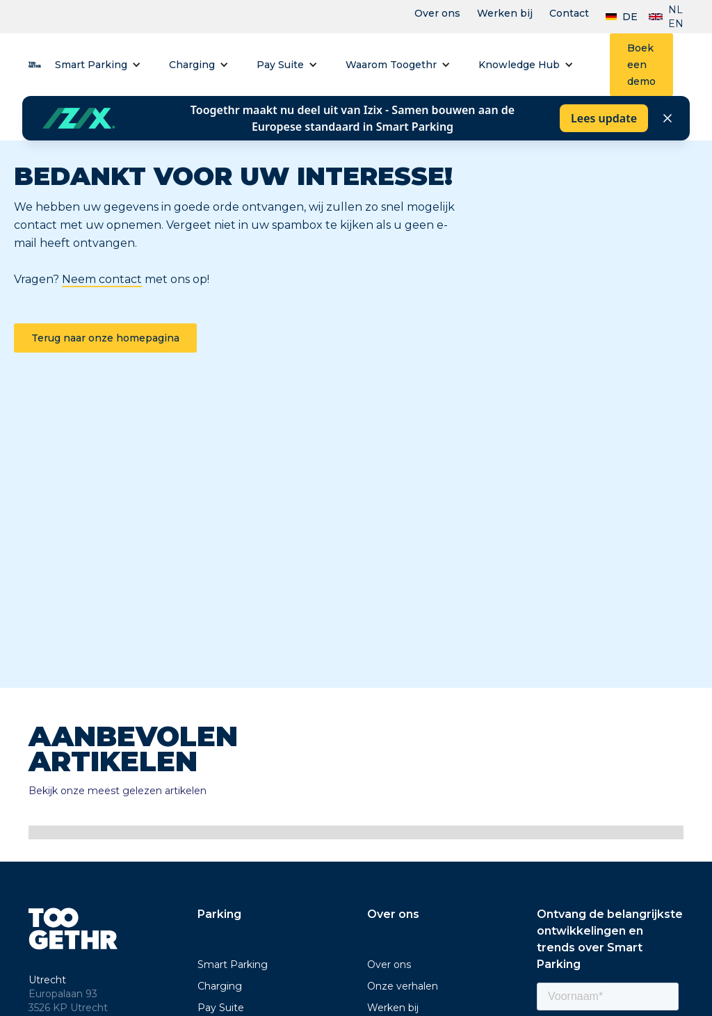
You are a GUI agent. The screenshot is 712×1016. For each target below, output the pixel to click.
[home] (35, 64)
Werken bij (505, 13)
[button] (98, 64)
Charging (192, 64)
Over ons (437, 13)
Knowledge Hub (519, 64)
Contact (569, 13)
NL (675, 9)
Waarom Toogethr (391, 64)
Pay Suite (280, 64)
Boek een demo (641, 65)
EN (675, 23)
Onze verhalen (402, 986)
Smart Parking (91, 64)
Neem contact (102, 279)
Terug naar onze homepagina (105, 338)
